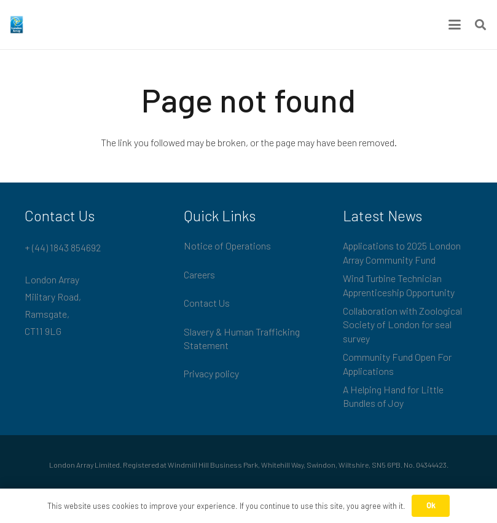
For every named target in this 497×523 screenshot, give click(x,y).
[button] (454, 24)
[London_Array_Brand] (16, 24)
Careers (199, 274)
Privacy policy (211, 373)
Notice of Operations (227, 245)
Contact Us (207, 303)
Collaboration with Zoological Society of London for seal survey (402, 324)
